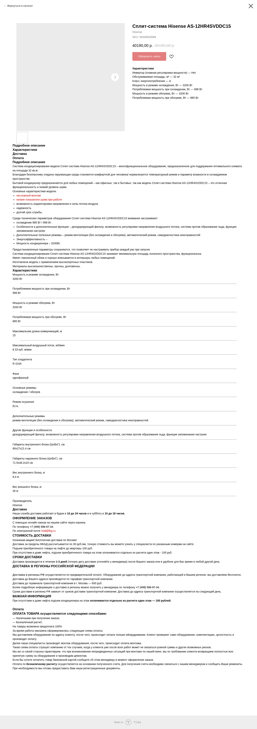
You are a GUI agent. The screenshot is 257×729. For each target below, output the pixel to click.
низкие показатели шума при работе (39, 199)
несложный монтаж (28, 195)
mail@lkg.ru (48, 530)
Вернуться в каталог (20, 5)
